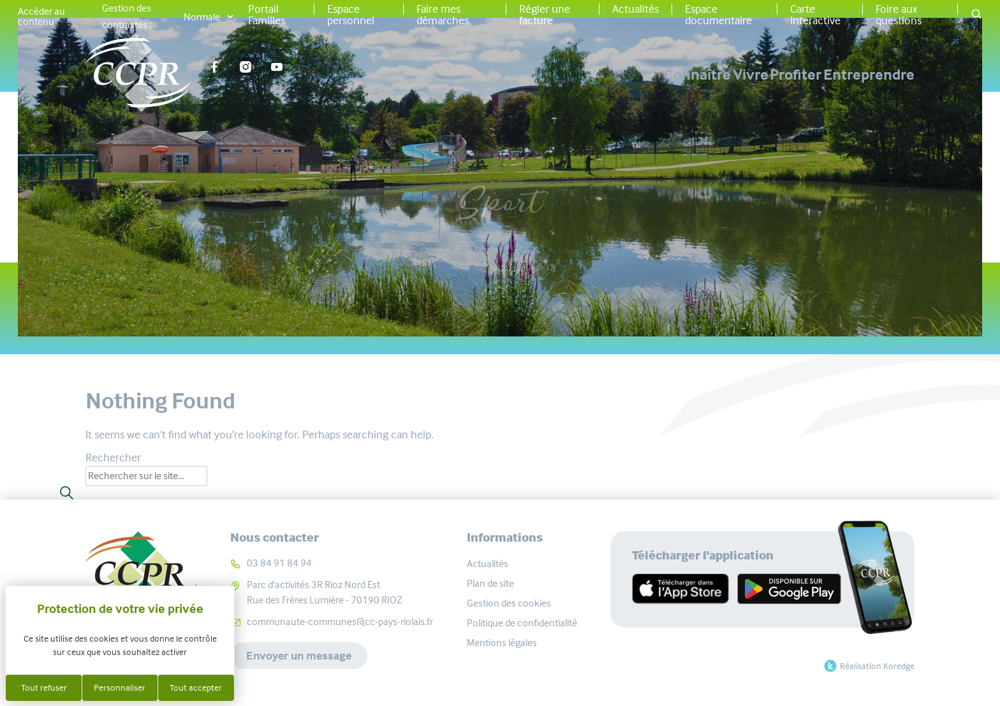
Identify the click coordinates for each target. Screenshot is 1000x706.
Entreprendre (869, 74)
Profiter (753, 74)
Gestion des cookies (509, 603)
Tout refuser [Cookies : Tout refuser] (44, 687)
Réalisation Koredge (868, 665)
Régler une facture (544, 14)
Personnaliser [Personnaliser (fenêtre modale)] (119, 687)
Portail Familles (266, 14)
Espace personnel (350, 14)
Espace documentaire (718, 14)
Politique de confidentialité (522, 623)
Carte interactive (815, 14)
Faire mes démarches (442, 14)
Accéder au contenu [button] (41, 16)
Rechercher (113, 457)
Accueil (426, 153)
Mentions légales (502, 642)
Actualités (635, 9)
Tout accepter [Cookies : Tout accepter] (196, 687)
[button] (976, 15)
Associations (505, 153)
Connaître (568, 74)
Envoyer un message (298, 655)
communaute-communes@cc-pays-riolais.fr (340, 621)
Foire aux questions (899, 14)
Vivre (664, 74)
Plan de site (490, 583)
